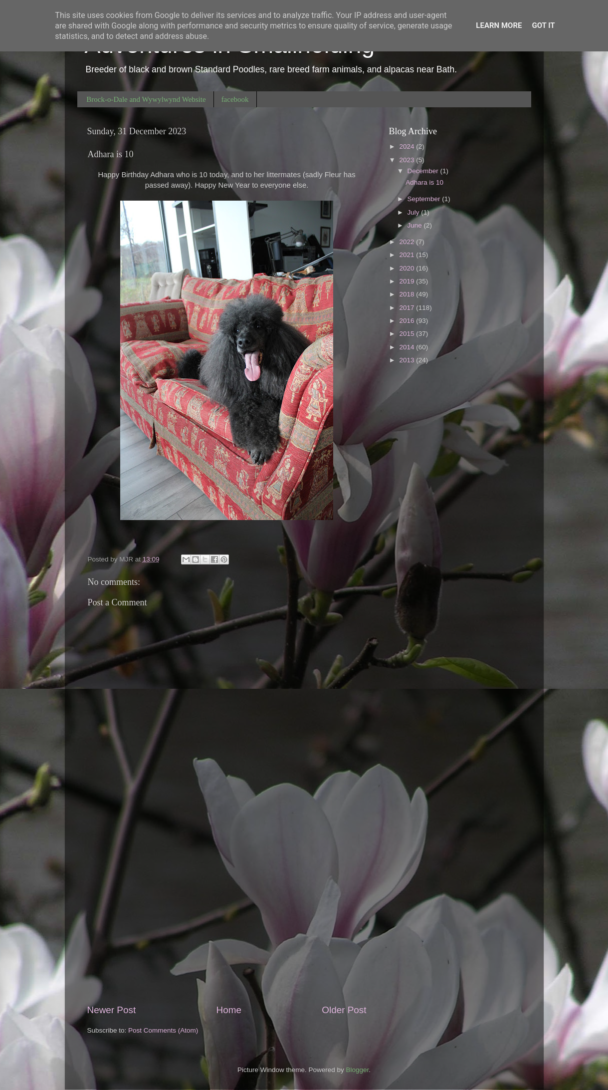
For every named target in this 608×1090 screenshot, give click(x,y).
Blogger (357, 1070)
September (424, 199)
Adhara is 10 (424, 182)
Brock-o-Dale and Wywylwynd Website (145, 99)
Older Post (344, 1010)
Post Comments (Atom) (163, 1030)
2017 (407, 307)
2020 (407, 268)
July (414, 212)
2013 (407, 360)
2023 (407, 160)
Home (228, 1010)
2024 (407, 146)
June (415, 225)
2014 (407, 347)
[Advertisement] (227, 920)
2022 (407, 242)
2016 (407, 320)
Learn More (499, 25)
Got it (543, 25)
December (423, 171)
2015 (407, 333)
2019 (407, 281)
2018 (407, 294)
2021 (407, 255)
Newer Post (111, 1010)
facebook (235, 99)
